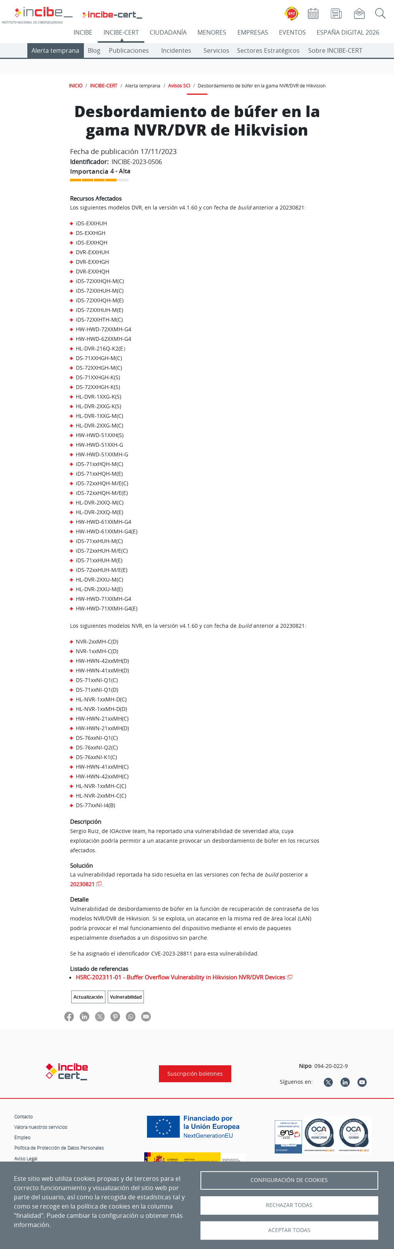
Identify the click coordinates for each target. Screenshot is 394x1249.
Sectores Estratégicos (268, 50)
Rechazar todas (289, 1205)
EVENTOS (292, 32)
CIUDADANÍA (168, 32)
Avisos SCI (179, 85)
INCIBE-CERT (121, 32)
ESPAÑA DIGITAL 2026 (348, 32)
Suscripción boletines (195, 1073)
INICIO (75, 85)
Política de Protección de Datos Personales (59, 1148)
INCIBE (82, 32)
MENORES (211, 32)
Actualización (88, 997)
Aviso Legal (25, 1158)
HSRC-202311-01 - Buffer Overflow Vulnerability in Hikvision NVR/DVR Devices (180, 977)
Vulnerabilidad (126, 997)
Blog (94, 50)
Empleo (22, 1137)
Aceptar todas (289, 1230)
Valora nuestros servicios (40, 1127)
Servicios (216, 50)
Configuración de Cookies (289, 1180)
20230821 (82, 884)
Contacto (23, 1116)
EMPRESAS (252, 32)
